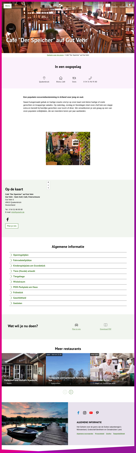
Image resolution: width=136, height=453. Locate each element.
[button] (11, 225)
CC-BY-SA (89, 372)
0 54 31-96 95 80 (90, 82)
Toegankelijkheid (119, 434)
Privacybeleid (99, 434)
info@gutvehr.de (17, 212)
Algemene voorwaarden (85, 434)
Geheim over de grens (55, 55)
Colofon (108, 434)
